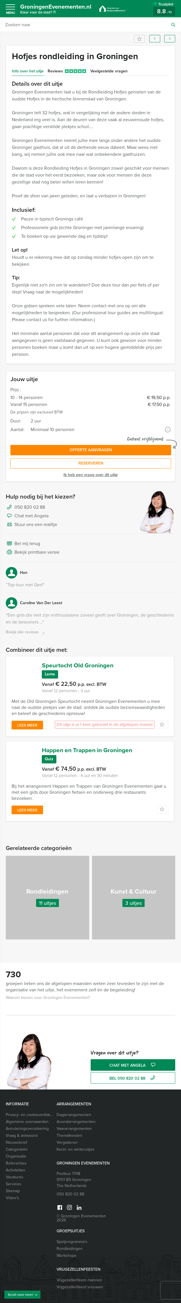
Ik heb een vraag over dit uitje (91, 475)
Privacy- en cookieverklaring (30, 1110)
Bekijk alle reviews (26, 632)
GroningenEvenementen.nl (59, 9)
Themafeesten (69, 1131)
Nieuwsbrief (16, 1137)
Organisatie (16, 1151)
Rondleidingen (70, 1244)
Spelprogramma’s (72, 1237)
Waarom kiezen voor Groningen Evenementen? (48, 993)
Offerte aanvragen (91, 450)
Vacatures (14, 1172)
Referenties (16, 1158)
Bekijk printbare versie (32, 552)
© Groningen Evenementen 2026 (81, 1213)
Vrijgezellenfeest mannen (79, 1275)
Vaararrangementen (74, 1124)
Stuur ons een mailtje (31, 525)
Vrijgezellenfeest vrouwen (80, 1282)
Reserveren (91, 463)
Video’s (12, 1193)
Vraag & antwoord (22, 1131)
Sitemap (13, 1186)
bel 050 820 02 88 (132, 1073)
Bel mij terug (23, 544)
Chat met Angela (27, 516)
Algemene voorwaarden (27, 1117)
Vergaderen (67, 1137)
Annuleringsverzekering (27, 1124)
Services (13, 1179)
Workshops (66, 1251)
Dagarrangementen (74, 1110)
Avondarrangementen (76, 1117)
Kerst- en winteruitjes (75, 1144)
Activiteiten (15, 1165)
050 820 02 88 (29, 507)
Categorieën (17, 1144)
